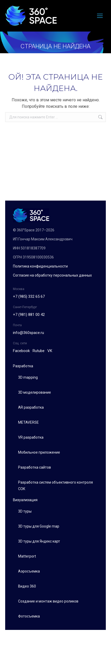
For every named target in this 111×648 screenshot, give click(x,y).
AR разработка (31, 407)
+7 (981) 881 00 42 (29, 314)
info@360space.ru (28, 332)
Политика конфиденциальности (40, 266)
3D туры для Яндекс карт (39, 541)
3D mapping (28, 377)
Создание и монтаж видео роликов (48, 601)
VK (49, 350)
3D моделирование (34, 392)
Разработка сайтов (34, 467)
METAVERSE (28, 422)
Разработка (23, 366)
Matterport (27, 556)
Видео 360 (27, 586)
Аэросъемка (29, 571)
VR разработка (30, 437)
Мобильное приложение (39, 452)
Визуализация (25, 500)
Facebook (21, 350)
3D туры (25, 511)
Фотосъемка (29, 616)
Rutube (39, 350)
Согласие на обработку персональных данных (52, 275)
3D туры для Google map (38, 526)
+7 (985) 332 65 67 (29, 296)
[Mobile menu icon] (100, 15)
